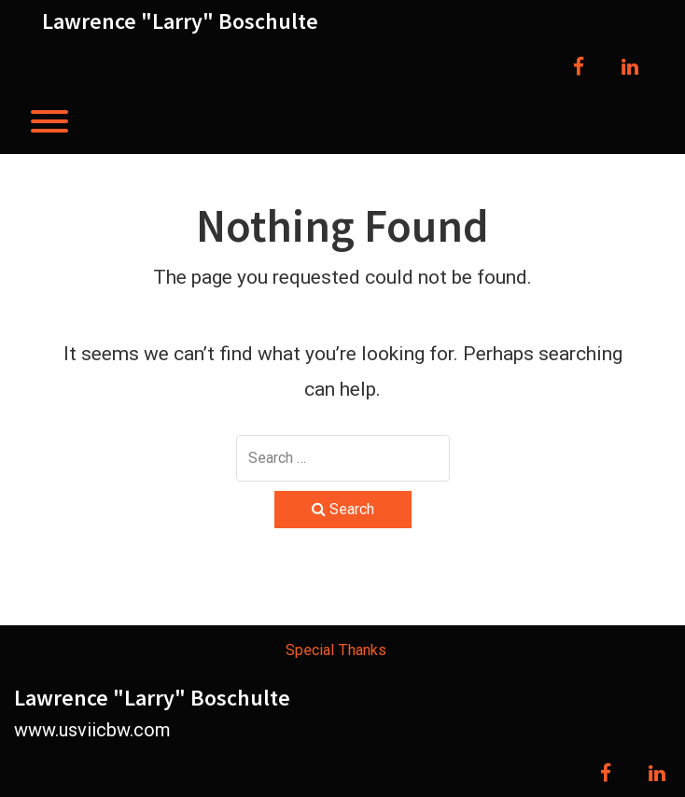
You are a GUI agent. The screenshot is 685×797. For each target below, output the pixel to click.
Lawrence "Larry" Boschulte (180, 21)
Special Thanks (336, 650)
